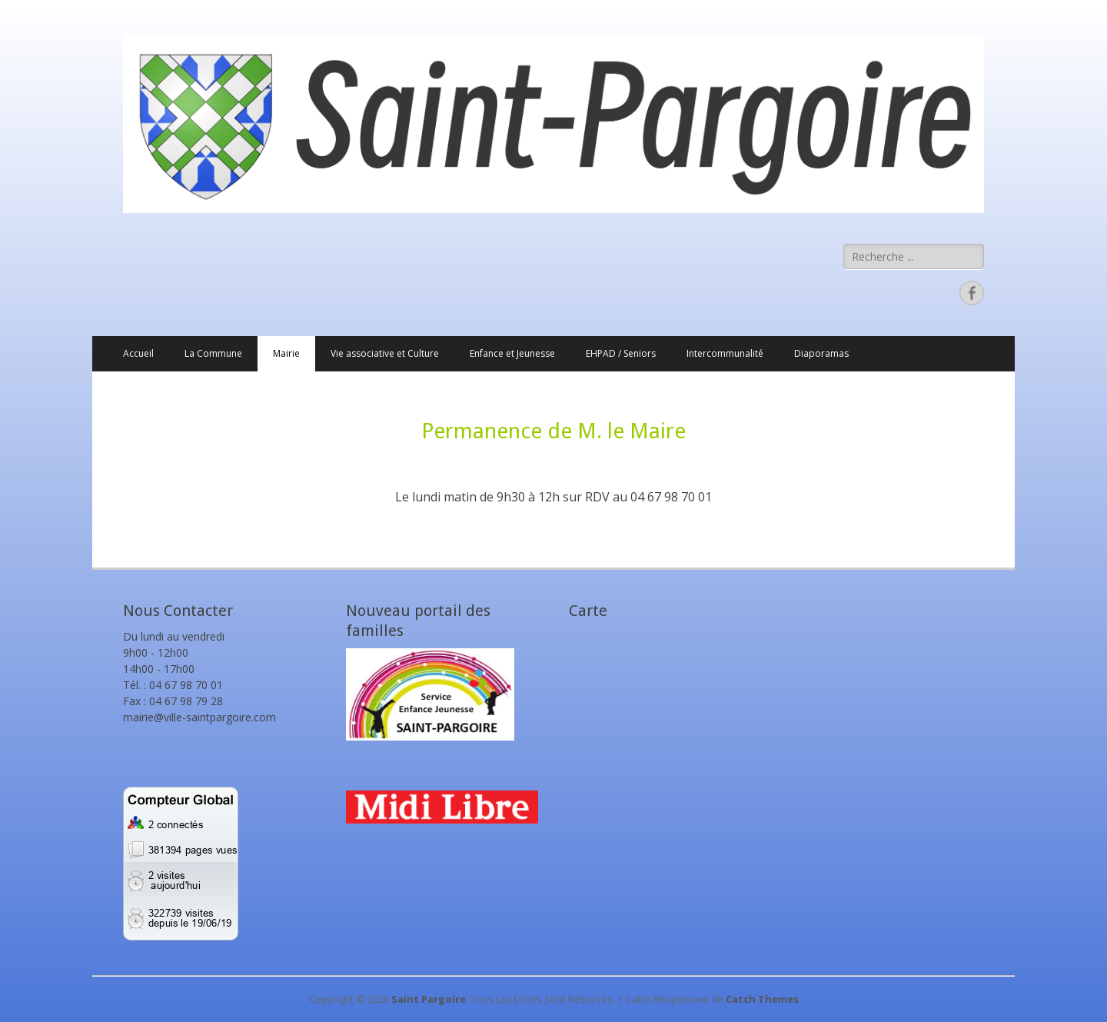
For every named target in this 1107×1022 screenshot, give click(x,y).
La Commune (213, 353)
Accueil (138, 353)
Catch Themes (762, 999)
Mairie (286, 353)
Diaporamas (821, 353)
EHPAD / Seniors (621, 353)
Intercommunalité (724, 353)
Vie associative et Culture (385, 353)
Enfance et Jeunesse (512, 353)
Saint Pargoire (428, 999)
